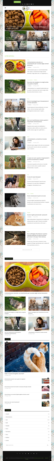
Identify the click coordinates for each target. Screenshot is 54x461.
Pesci (27, 434)
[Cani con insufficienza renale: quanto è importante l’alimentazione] (16, 46)
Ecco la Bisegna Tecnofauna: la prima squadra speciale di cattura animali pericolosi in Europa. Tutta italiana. (37, 235)
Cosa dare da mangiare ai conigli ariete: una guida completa (15, 38)
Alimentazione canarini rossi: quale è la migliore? (15, 379)
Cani (27, 420)
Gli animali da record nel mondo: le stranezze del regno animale (18, 386)
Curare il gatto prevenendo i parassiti (37, 215)
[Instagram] (24, 4)
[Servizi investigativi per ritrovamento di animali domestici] (38, 36)
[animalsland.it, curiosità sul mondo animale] (38, 46)
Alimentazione (27, 417)
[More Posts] (27, 250)
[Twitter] (22, 4)
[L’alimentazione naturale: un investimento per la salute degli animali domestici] (27, 20)
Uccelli (27, 440)
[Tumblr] (29, 4)
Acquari (27, 414)
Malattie (27, 425)
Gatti (27, 423)
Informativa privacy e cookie (39, 458)
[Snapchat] (36, 453)
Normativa (27, 431)
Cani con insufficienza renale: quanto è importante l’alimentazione (15, 49)
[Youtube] (31, 4)
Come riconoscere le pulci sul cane (36, 196)
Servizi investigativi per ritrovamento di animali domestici (38, 313)
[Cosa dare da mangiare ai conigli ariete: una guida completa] (16, 36)
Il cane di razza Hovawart (34, 177)
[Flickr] (28, 453)
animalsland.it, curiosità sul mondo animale (37, 332)
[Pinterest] (25, 453)
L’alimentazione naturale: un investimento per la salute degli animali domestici (38, 63)
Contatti (26, 459)
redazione (29, 67)
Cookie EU (46, 458)
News (27, 428)
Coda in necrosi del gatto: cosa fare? (14, 373)
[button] (21, 2)
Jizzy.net (22, 458)
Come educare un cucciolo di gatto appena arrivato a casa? (17, 394)
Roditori (27, 437)
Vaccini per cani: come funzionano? (12, 402)
